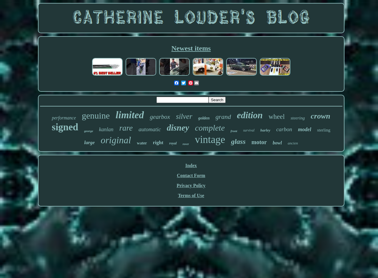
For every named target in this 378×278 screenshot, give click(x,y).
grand (223, 116)
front (234, 131)
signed (65, 127)
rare (126, 128)
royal (172, 143)
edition (250, 115)
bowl (277, 142)
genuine (96, 115)
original (116, 140)
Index (191, 165)
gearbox (160, 116)
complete (210, 127)
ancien (293, 143)
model (304, 129)
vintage (210, 139)
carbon (284, 129)
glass (238, 141)
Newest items (191, 48)
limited (130, 114)
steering (298, 118)
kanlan (106, 129)
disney (178, 127)
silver (184, 116)
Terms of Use (191, 195)
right (158, 142)
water (142, 143)
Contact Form (191, 175)
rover (186, 144)
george (88, 131)
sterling (323, 130)
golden (204, 118)
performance (64, 117)
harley (265, 130)
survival (248, 130)
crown (320, 116)
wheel (277, 116)
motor (259, 142)
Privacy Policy (190, 185)
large (89, 142)
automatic (150, 129)
